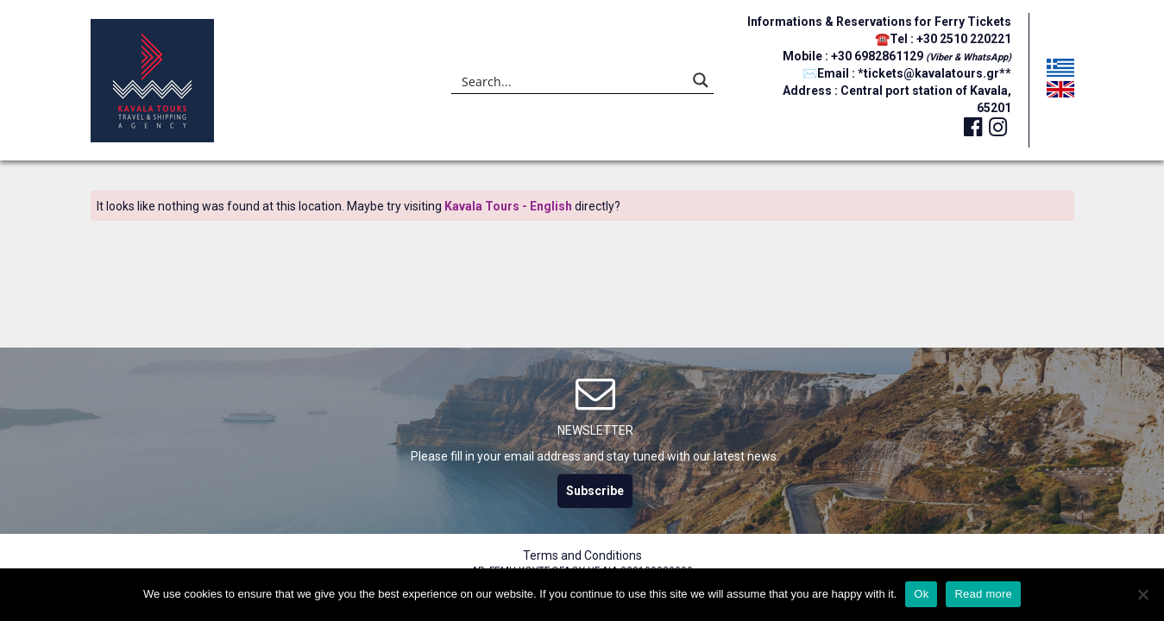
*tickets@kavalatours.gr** (934, 73)
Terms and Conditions (582, 555)
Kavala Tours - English (508, 206)
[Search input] (571, 80)
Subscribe (595, 491)
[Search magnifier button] (701, 80)
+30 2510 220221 (963, 39)
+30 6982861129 (878, 56)
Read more (983, 593)
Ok (921, 593)
